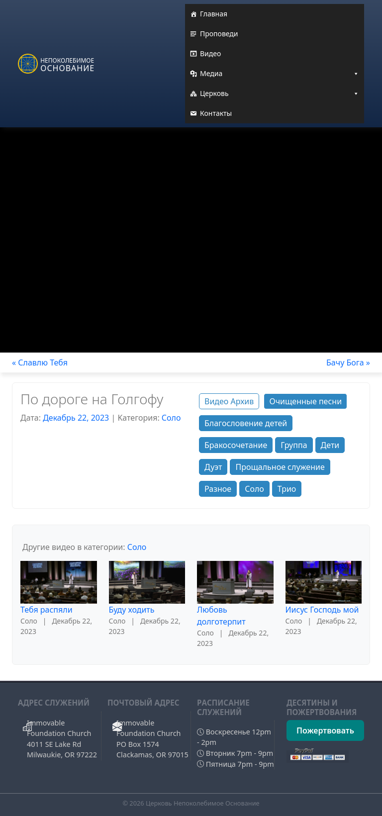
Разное (217, 488)
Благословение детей (245, 423)
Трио (287, 488)
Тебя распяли (46, 609)
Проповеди (219, 33)
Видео (210, 53)
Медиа (279, 74)
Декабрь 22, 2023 (76, 417)
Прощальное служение (279, 466)
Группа (294, 445)
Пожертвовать (325, 730)
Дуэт (213, 466)
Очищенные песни (305, 401)
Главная (213, 13)
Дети (330, 445)
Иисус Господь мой (322, 609)
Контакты (216, 113)
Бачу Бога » (348, 362)
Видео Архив (229, 401)
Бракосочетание (235, 445)
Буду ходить (132, 609)
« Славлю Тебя (40, 362)
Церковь (279, 93)
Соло (171, 417)
